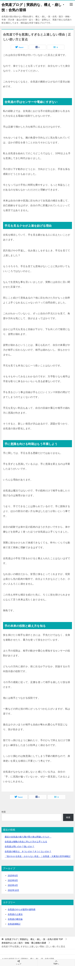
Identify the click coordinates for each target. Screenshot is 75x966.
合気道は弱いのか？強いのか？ (19, 846)
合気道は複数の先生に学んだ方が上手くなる (26, 841)
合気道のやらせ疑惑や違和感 (21, 909)
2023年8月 (13, 880)
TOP (34, 939)
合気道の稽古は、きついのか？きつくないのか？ (28, 851)
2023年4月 (13, 885)
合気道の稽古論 (15, 919)
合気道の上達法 (15, 914)
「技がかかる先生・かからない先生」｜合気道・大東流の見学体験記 (37, 856)
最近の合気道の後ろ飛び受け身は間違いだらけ (28, 837)
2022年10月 (13, 890)
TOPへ (56, 962)
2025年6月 (13, 875)
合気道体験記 (14, 924)
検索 (4, 812)
